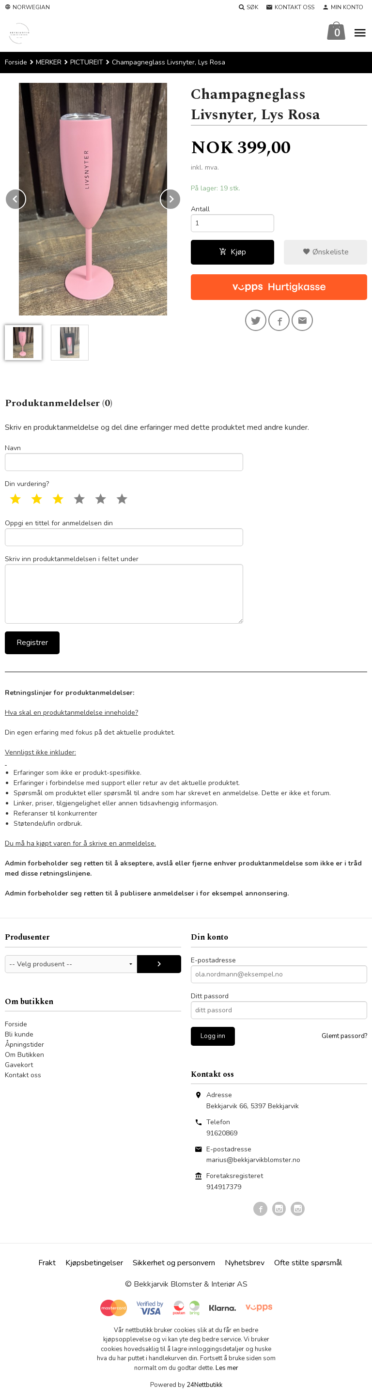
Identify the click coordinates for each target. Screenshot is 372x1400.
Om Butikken (24, 1054)
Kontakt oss (23, 1075)
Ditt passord (210, 996)
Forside (16, 62)
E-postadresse (213, 960)
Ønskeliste (326, 252)
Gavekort (19, 1065)
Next (180, 197)
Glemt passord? (344, 1036)
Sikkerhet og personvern (174, 1263)
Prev (25, 197)
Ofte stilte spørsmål (308, 1263)
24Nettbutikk (204, 1385)
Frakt (47, 1263)
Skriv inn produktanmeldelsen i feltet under (124, 589)
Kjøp (232, 252)
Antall (200, 209)
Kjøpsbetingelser (94, 1263)
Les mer (227, 1368)
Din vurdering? (27, 483)
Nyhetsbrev (244, 1263)
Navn (124, 457)
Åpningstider (24, 1044)
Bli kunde (19, 1034)
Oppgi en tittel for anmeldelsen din (124, 532)
